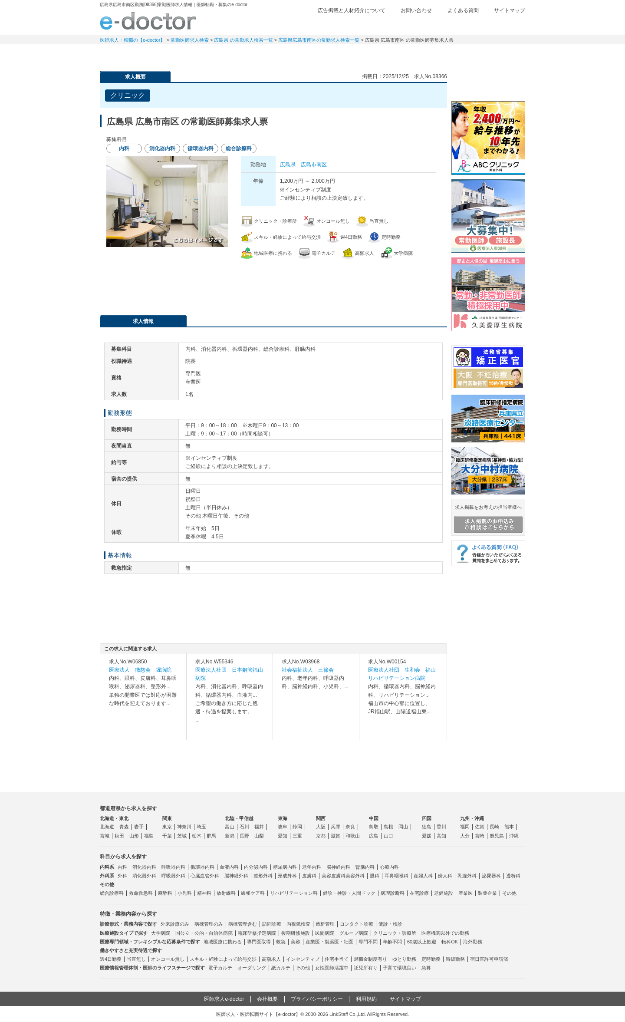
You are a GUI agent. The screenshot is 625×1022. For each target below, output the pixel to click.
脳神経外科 (236, 875)
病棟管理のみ (208, 923)
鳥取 (373, 826)
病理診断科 (393, 893)
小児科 (185, 893)
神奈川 (184, 826)
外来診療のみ (175, 923)
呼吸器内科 (173, 867)
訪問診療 (271, 923)
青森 (124, 826)
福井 (259, 826)
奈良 (350, 826)
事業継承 (373, 54)
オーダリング (251, 967)
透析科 (513, 875)
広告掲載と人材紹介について (351, 10)
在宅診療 (419, 893)
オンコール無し (167, 959)
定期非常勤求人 (191, 54)
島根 (388, 826)
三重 (297, 835)
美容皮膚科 (333, 875)
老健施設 (443, 893)
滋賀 (335, 835)
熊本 (509, 826)
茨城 (182, 835)
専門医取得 (259, 941)
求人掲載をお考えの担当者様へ (488, 518)
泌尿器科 (491, 875)
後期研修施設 (295, 933)
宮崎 (479, 835)
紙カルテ (280, 967)
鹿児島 (497, 835)
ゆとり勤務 (404, 959)
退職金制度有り (370, 959)
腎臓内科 (365, 867)
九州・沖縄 (472, 818)
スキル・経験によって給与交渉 (223, 959)
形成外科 (287, 875)
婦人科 (445, 875)
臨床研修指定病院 (257, 933)
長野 (244, 835)
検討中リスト (458, 25)
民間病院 (324, 933)
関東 (167, 818)
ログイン (507, 25)
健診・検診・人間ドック (349, 893)
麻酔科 (165, 893)
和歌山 (352, 835)
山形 (134, 835)
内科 (122, 867)
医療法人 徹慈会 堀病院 (140, 670)
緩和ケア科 (253, 893)
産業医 (465, 893)
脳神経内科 (338, 867)
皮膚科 (309, 875)
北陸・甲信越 (239, 818)
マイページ (494, 54)
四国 (426, 818)
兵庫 (335, 826)
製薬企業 (487, 893)
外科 (122, 875)
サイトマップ (509, 10)
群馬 (211, 835)
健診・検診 (390, 923)
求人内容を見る (143, 731)
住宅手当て (337, 959)
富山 (229, 826)
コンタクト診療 (356, 923)
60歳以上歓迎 (421, 941)
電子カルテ (220, 967)
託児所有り (366, 967)
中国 (373, 818)
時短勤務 (455, 959)
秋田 (119, 835)
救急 (281, 941)
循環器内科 (202, 867)
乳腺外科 (467, 875)
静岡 (297, 826)
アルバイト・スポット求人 (251, 54)
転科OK (449, 941)
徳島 (426, 826)
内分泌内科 (256, 867)
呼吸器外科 (173, 875)
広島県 (288, 165)
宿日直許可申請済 (489, 959)
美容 (295, 941)
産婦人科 (423, 875)
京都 (321, 835)
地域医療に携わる (223, 941)
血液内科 (229, 867)
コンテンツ (434, 54)
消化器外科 (144, 875)
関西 (321, 818)
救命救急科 (141, 893)
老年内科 (311, 867)
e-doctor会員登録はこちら (488, 84)
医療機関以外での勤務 (445, 933)
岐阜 (282, 826)
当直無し (136, 959)
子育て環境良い (399, 967)
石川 (244, 826)
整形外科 (263, 875)
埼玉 (201, 826)
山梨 (259, 835)
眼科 (374, 875)
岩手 (139, 826)
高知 (441, 835)
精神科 (204, 893)
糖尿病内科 (285, 867)
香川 (441, 826)
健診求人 (312, 54)
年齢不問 (392, 941)
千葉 (167, 835)
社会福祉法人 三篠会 (308, 670)
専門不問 (368, 941)
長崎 (494, 826)
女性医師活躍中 (332, 967)
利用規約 (366, 999)
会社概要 (267, 999)
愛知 (282, 835)
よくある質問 (463, 10)
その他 (509, 893)
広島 (373, 835)
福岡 (465, 826)
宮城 (104, 835)
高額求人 (271, 959)
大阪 (321, 826)
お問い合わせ (416, 10)
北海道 (107, 826)
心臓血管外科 (205, 875)
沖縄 (514, 835)
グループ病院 (353, 933)
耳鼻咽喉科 (396, 875)
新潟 (229, 835)
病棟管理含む (242, 923)
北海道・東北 (114, 818)
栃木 (196, 835)
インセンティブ (302, 959)
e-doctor (148, 21)
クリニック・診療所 (394, 933)
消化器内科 (144, 867)
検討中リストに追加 (410, 93)
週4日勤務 (111, 959)
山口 (388, 835)
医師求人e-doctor (224, 999)
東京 (167, 826)
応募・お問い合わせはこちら (273, 282)
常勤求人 (130, 54)
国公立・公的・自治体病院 (204, 933)
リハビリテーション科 (294, 893)
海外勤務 (472, 941)
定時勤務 (431, 959)
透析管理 (325, 923)
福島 (149, 835)
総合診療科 (112, 893)
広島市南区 (314, 165)
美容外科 (355, 875)
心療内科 (389, 867)
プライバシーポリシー (317, 999)
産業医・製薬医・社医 (329, 941)
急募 (426, 967)
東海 (282, 818)
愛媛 (426, 835)
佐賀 (479, 826)
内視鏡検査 (298, 923)
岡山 (403, 826)
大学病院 (160, 933)
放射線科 (226, 893)
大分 (465, 835)
